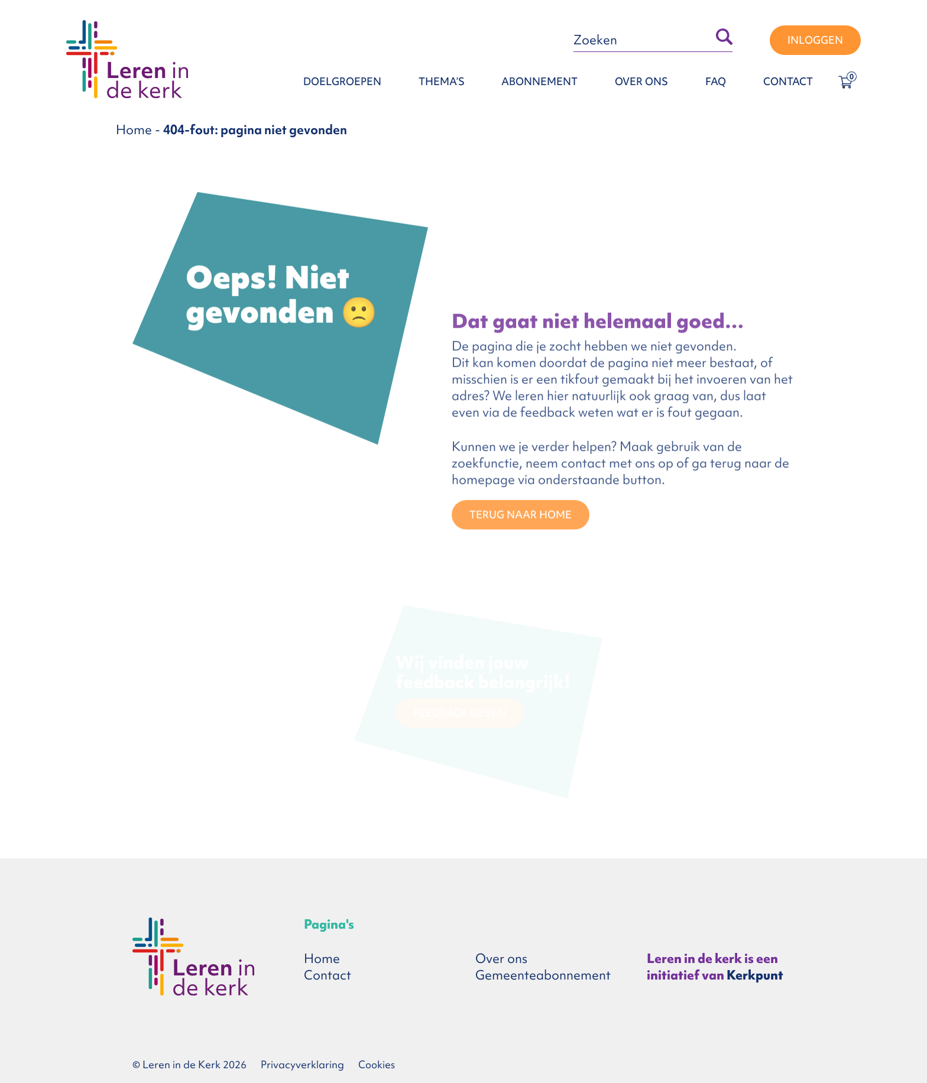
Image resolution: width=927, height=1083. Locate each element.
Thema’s (442, 81)
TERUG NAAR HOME (520, 516)
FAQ (715, 81)
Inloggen (815, 40)
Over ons (641, 81)
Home (134, 129)
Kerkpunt (755, 975)
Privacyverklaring (302, 1064)
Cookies (376, 1064)
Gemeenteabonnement (543, 975)
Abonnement (539, 81)
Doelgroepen (342, 81)
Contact (788, 81)
